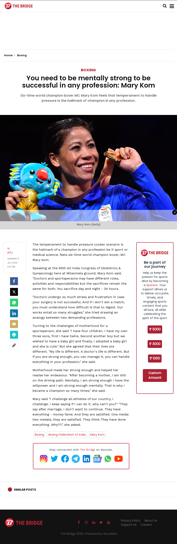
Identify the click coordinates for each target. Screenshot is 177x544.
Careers (146, 525)
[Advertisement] (88, 37)
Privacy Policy (130, 520)
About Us (150, 520)
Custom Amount (154, 375)
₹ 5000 (155, 329)
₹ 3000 (154, 344)
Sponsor (152, 285)
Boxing (88, 70)
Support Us (128, 525)
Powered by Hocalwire (101, 534)
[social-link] (14, 345)
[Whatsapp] (14, 302)
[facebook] (14, 281)
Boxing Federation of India (67, 435)
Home (9, 55)
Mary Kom (97, 435)
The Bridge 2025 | (73, 534)
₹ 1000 (155, 358)
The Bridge (87, 449)
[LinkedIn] (14, 313)
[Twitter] (14, 292)
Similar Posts (25, 490)
